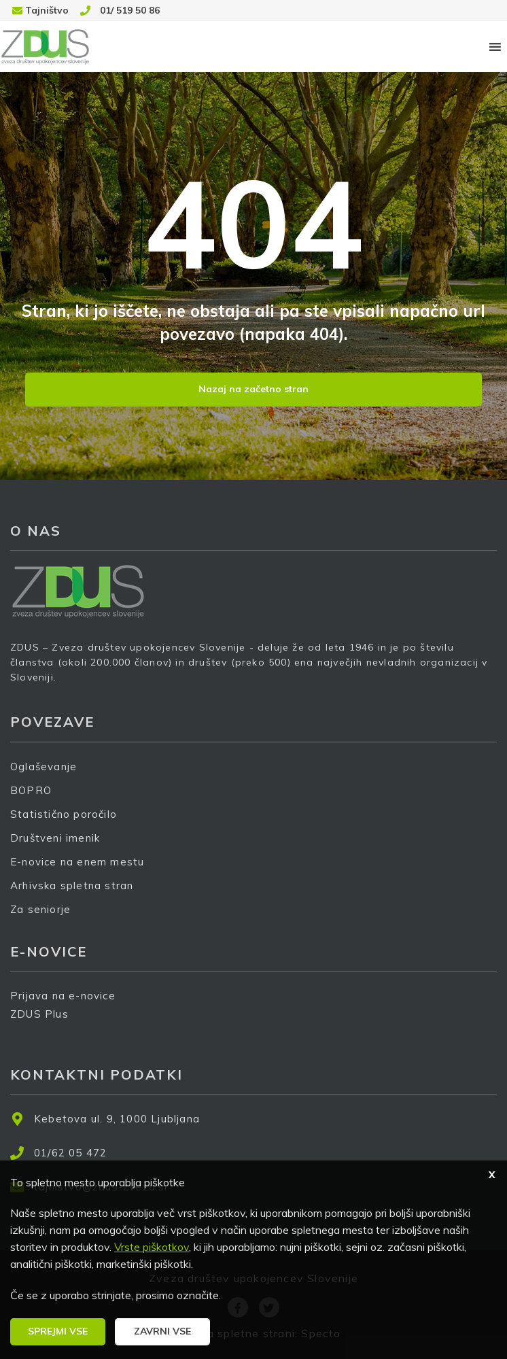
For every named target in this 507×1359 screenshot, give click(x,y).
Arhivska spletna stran (71, 885)
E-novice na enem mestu (77, 861)
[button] (57, 1331)
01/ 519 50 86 (130, 10)
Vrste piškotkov (151, 1247)
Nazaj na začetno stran (253, 389)
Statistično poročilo (63, 814)
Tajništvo (47, 10)
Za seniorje (40, 909)
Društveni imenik (55, 837)
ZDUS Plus (44, 1023)
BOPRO (31, 790)
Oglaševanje (43, 766)
